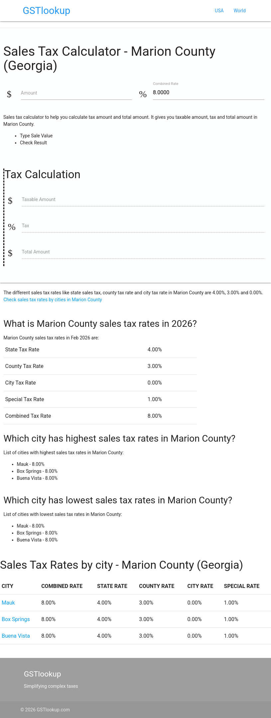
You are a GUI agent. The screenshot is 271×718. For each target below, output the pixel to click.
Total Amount (36, 251)
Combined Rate (165, 84)
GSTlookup (46, 10)
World (240, 10)
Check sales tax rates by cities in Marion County (53, 299)
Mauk (8, 603)
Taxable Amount (39, 199)
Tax (25, 225)
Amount (29, 93)
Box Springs (16, 619)
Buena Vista (16, 636)
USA (219, 10)
